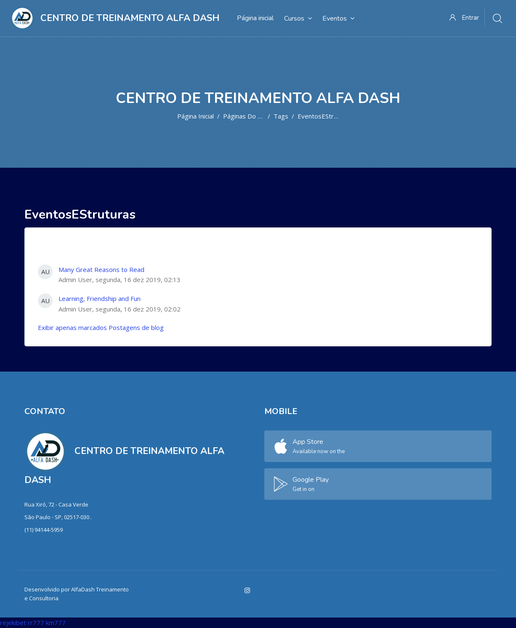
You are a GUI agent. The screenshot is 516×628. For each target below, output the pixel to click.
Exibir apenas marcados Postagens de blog (101, 327)
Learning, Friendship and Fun (100, 298)
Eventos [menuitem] (338, 18)
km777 (56, 622)
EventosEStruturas (325, 116)
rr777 (36, 622)
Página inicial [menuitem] (255, 18)
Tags (281, 116)
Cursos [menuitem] (298, 18)
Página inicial (195, 116)
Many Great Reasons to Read (101, 269)
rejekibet (13, 622)
